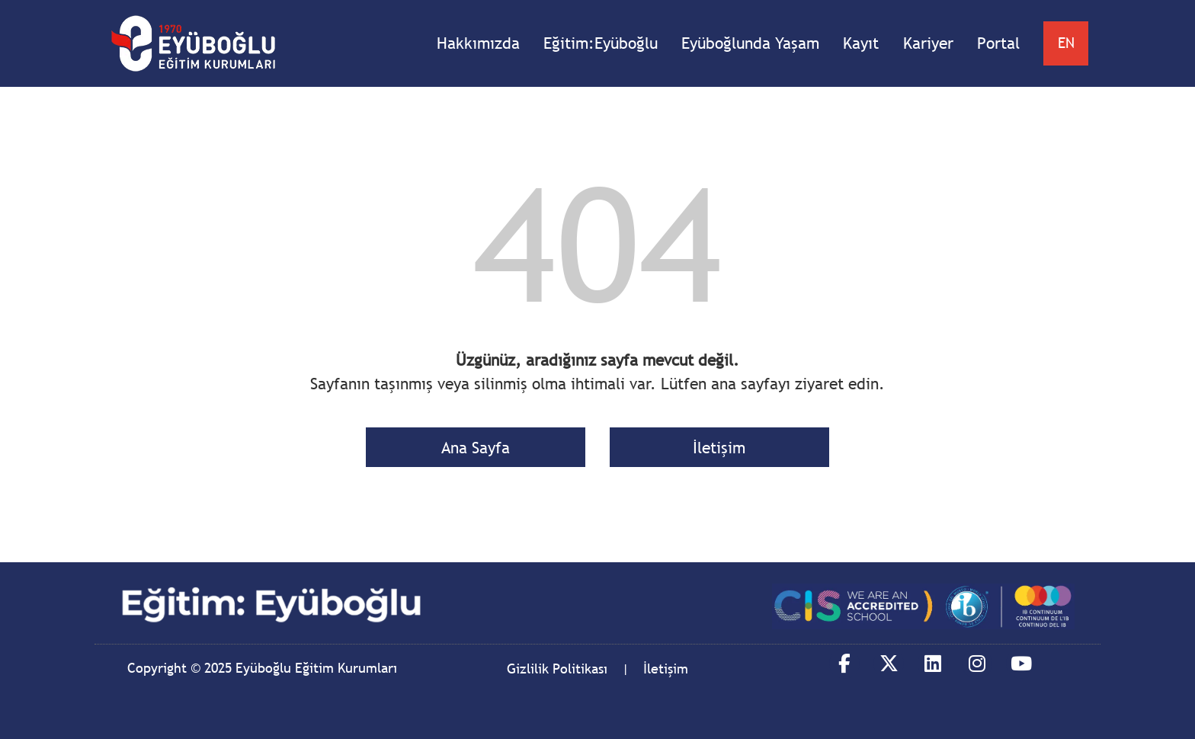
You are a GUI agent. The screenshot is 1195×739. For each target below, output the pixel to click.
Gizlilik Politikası (557, 668)
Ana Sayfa (475, 447)
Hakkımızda (478, 43)
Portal (998, 43)
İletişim (719, 447)
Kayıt (861, 43)
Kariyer (928, 43)
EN (1066, 43)
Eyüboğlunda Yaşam (750, 43)
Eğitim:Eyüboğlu (600, 43)
